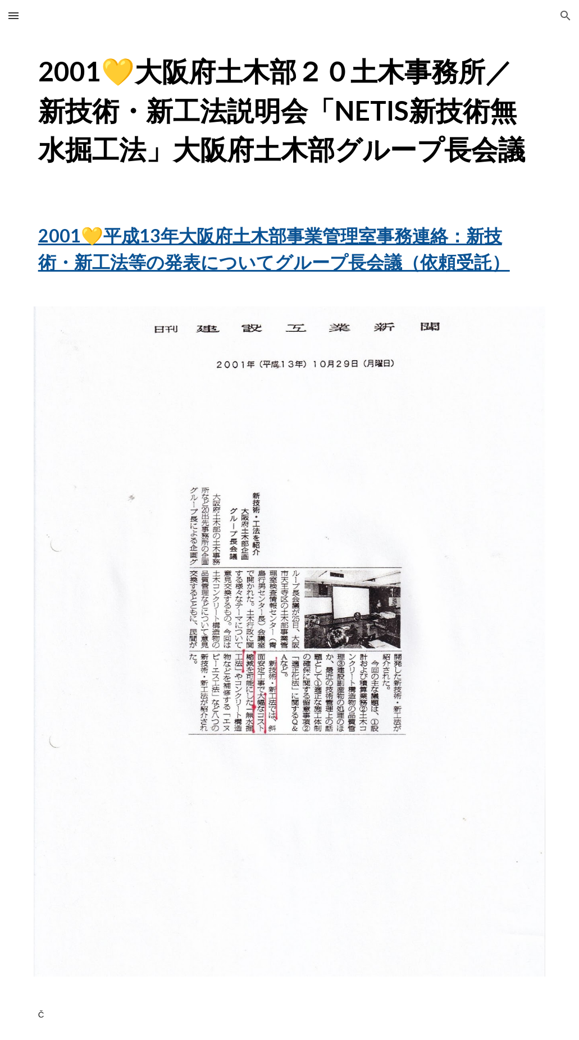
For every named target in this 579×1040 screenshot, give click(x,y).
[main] (290, 110)
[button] (13, 15)
